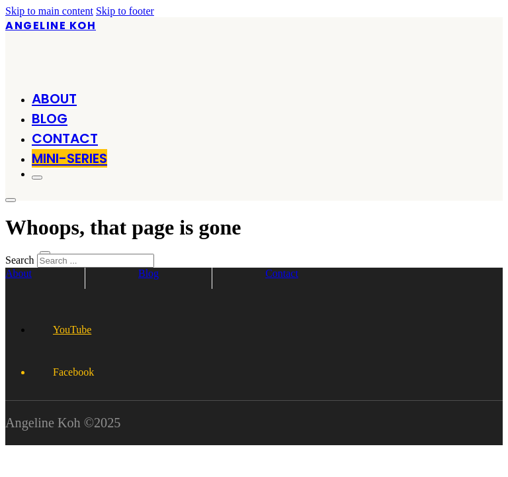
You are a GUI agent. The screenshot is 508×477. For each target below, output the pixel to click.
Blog (49, 118)
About (54, 98)
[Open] (37, 178)
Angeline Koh (50, 25)
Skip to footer (125, 11)
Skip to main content (49, 11)
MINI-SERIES (69, 158)
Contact (65, 138)
